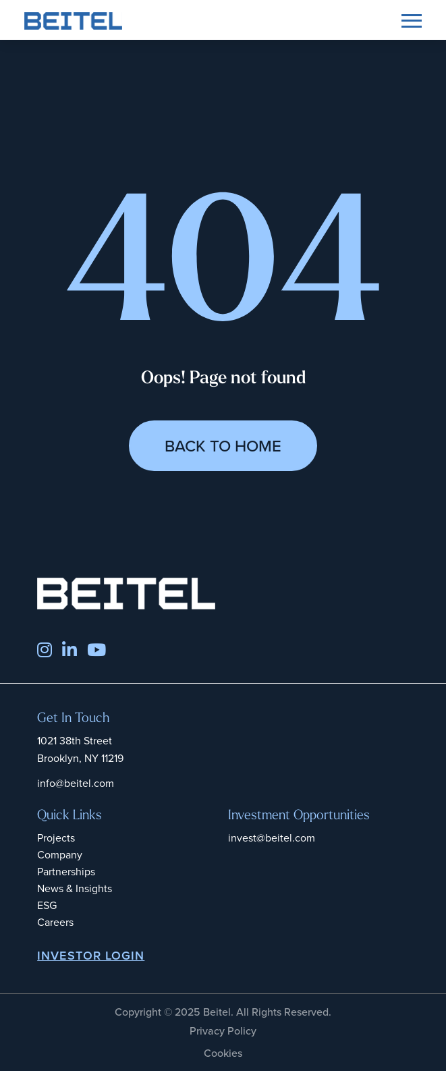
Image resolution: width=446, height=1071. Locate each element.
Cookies (223, 1053)
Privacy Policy (223, 1031)
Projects (56, 838)
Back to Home (223, 446)
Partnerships (66, 871)
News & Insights (74, 888)
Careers (55, 922)
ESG (47, 905)
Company (59, 854)
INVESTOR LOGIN (90, 956)
